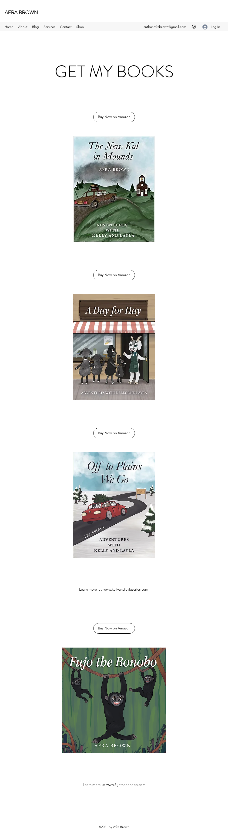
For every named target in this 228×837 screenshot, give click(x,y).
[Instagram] (193, 26)
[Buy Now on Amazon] (114, 117)
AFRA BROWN (21, 12)
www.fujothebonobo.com (125, 784)
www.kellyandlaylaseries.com (126, 589)
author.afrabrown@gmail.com (165, 27)
